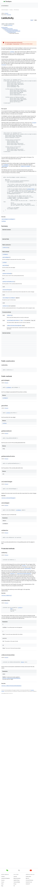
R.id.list (4, 64)
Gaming (15, 876)
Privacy (15, 883)
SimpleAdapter (5, 166)
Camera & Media (17, 882)
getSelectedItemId (7, 273)
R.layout (34, 122)
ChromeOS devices (29, 880)
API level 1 (6, 13)
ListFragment (9, 43)
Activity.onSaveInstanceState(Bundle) (11, 678)
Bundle (20, 325)
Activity (10, 25)
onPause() (12, 573)
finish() (24, 565)
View (22, 320)
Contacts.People (30, 188)
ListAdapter (6, 164)
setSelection (6, 305)
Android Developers (4, 9)
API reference (4, 5)
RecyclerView (16, 43)
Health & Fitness (16, 880)
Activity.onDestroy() (7, 595)
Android (2, 876)
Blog (2, 885)
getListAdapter (6, 257)
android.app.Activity (12, 32)
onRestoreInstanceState (12, 325)
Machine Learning (17, 878)
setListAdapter (6, 297)
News (2, 883)
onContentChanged (7, 289)
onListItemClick (10, 320)
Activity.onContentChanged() (8, 498)
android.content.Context (8, 28)
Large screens (28, 876)
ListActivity (5, 247)
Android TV (28, 883)
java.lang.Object (4, 27)
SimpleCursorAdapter (25, 166)
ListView (12, 51)
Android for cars (29, 882)
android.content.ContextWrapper (11, 29)
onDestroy (9, 315)
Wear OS (27, 878)
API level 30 (9, 14)
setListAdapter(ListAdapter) (8, 219)
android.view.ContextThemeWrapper (13, 30)
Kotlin (32, 20)
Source (2, 882)
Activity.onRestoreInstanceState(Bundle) (11, 685)
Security (2, 880)
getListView (5, 265)
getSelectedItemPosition (8, 281)
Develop (11, 9)
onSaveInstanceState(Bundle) (24, 573)
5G (14, 885)
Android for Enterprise (5, 878)
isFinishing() (28, 568)
